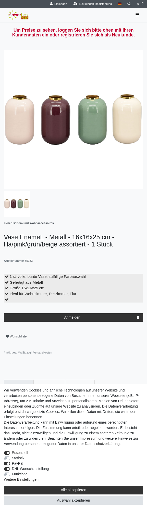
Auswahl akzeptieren (73, 500)
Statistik (18, 458)
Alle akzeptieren (73, 490)
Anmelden (101, 317)
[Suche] (129, 4)
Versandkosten (42, 352)
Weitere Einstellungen (21, 479)
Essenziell (20, 453)
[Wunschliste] (140, 4)
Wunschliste (16, 336)
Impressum (88, 438)
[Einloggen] (58, 4)
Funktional (20, 474)
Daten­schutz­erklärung (102, 444)
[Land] (119, 4)
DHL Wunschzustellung (30, 469)
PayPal (17, 463)
